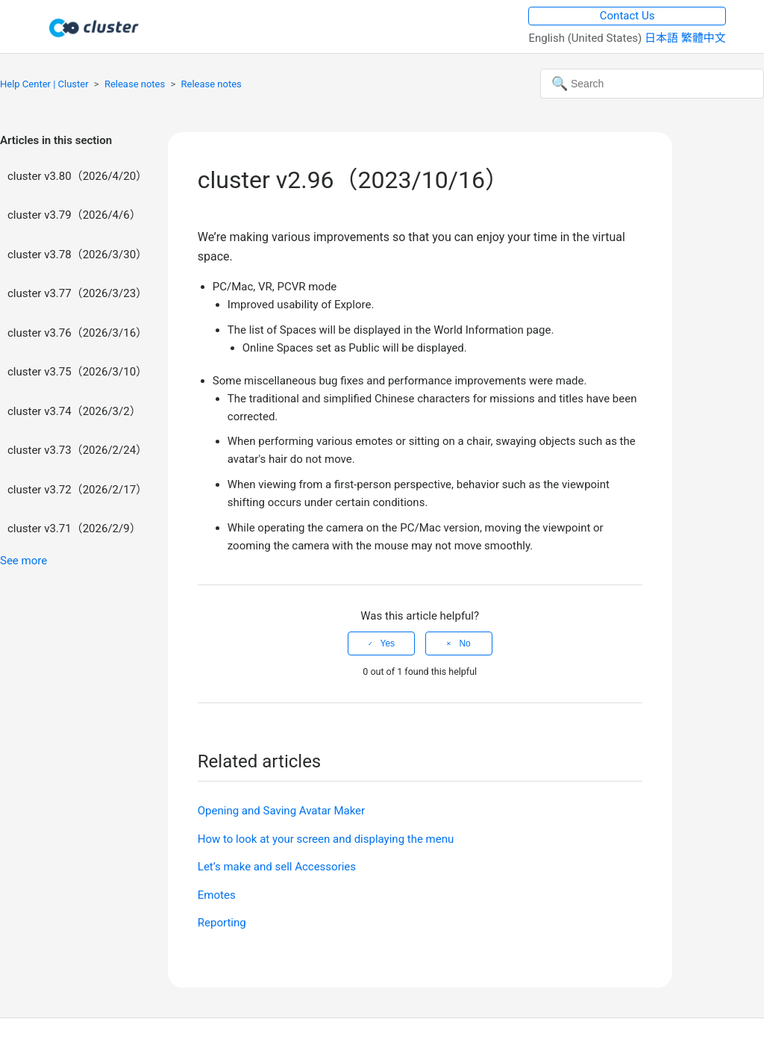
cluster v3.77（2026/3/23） (77, 293)
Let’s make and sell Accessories (277, 866)
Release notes (134, 84)
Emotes (217, 895)
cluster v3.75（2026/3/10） (77, 371)
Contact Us (627, 15)
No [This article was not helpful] (464, 643)
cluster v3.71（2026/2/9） (74, 528)
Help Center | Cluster (44, 84)
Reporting (222, 922)
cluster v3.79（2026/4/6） (74, 215)
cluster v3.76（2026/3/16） (77, 333)
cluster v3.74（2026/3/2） (74, 411)
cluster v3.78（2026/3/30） (77, 254)
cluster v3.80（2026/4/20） (77, 176)
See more (23, 560)
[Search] (652, 84)
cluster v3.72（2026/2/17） (77, 489)
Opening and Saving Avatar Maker (281, 810)
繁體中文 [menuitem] (703, 38)
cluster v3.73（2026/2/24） (77, 450)
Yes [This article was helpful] (388, 643)
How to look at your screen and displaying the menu (326, 839)
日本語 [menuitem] (663, 38)
